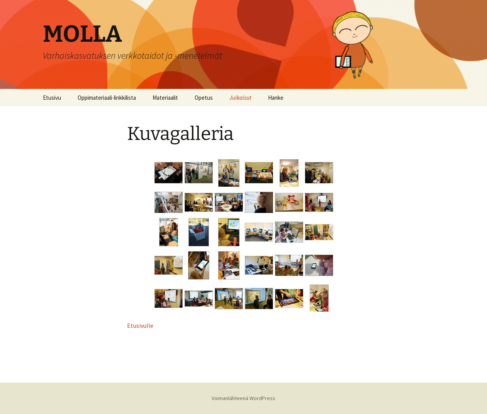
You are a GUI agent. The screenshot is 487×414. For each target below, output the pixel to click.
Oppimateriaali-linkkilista (107, 97)
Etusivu (52, 97)
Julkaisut (240, 97)
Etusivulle (140, 325)
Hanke (275, 97)
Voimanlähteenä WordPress (243, 398)
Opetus (204, 97)
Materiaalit (165, 97)
